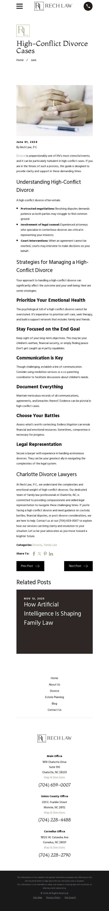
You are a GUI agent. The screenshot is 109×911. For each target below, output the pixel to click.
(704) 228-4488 (54, 820)
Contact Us (54, 710)
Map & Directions (54, 777)
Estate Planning (54, 697)
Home (54, 678)
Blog (54, 703)
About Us (54, 684)
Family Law (50, 545)
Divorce (21, 156)
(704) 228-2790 (55, 855)
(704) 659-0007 (54, 785)
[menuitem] (37, 898)
